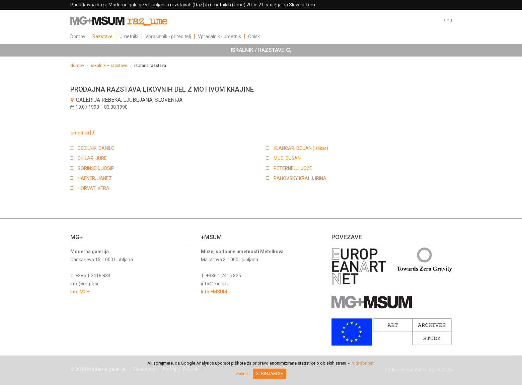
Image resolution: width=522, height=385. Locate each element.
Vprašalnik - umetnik (219, 36)
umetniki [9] (83, 132)
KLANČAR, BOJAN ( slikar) (301, 148)
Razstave (102, 36)
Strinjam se (269, 373)
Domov (77, 36)
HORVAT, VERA (93, 188)
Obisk (254, 36)
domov (77, 65)
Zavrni (242, 373)
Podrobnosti (363, 363)
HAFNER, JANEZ (95, 178)
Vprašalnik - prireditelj (168, 36)
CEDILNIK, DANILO (96, 148)
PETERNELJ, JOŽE (293, 168)
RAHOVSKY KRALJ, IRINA (300, 178)
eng (448, 19)
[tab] (261, 50)
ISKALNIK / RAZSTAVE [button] (261, 50)
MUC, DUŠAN (287, 158)
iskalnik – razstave (109, 65)
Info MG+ (79, 291)
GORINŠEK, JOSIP (96, 168)
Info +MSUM (214, 291)
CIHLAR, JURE (92, 158)
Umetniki (129, 36)
